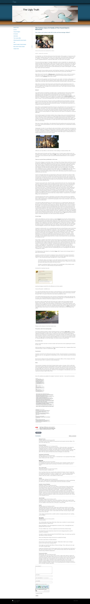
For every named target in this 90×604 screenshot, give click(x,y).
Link (64, 212)
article (68, 305)
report (64, 168)
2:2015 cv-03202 (68, 96)
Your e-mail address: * (42, 577)
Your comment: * (38, 566)
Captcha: (41, 584)
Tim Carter (41, 517)
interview (45, 76)
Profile (55, 154)
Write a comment (72, 435)
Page (56, 251)
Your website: (37, 581)
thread (59, 219)
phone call (67, 331)
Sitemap (18, 600)
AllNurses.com (51, 74)
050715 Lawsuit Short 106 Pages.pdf (47, 428)
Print (14, 600)
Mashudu (41, 460)
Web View (76, 600)
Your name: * (37, 574)
